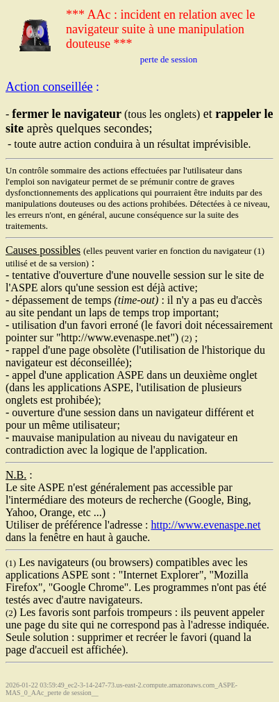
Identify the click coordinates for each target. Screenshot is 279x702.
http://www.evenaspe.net (205, 525)
